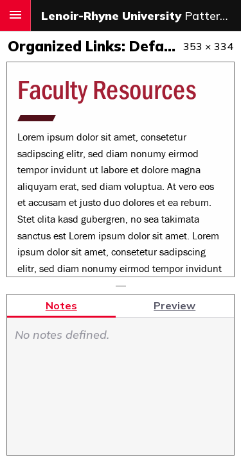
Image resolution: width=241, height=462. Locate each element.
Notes (61, 305)
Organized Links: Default (102, 46)
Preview (174, 305)
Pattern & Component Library (141, 15)
